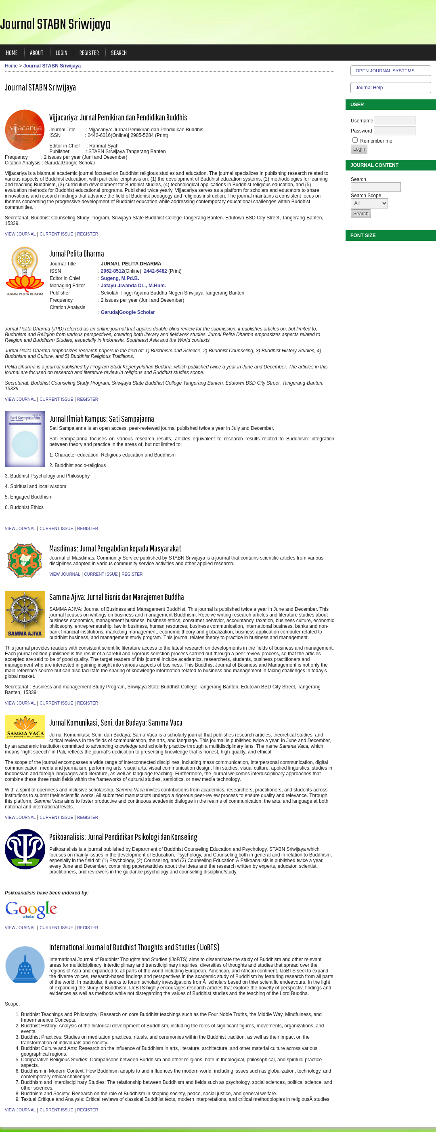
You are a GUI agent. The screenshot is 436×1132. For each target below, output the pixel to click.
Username (362, 121)
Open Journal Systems (385, 70)
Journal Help (369, 87)
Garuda (109, 312)
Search (119, 52)
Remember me (376, 141)
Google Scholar (137, 312)
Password (361, 131)
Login (61, 52)
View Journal (20, 234)
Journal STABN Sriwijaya (52, 66)
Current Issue (56, 234)
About (37, 52)
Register (89, 52)
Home (12, 52)
